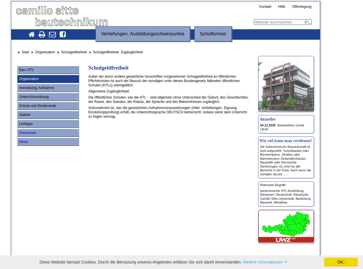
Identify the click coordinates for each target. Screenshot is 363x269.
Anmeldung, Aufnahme (36, 88)
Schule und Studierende (37, 106)
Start (25, 52)
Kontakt (265, 7)
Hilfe (281, 7)
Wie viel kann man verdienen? (285, 140)
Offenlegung (302, 7)
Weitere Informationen (262, 262)
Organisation (29, 79)
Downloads (27, 133)
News (23, 142)
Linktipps (26, 124)
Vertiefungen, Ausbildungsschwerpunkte (143, 33)
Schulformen (213, 33)
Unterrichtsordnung (34, 97)
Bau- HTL (26, 70)
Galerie (24, 115)
